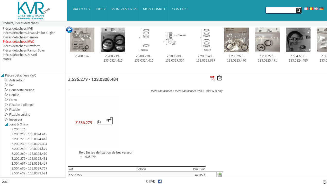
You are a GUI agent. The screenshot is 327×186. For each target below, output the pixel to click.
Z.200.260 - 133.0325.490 (236, 58)
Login (5, 181)
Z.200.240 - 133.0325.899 (205, 58)
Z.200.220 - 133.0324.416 (143, 58)
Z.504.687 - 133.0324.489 (298, 58)
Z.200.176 (82, 56)
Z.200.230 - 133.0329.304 (174, 58)
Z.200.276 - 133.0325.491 (267, 58)
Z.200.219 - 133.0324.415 (112, 58)
